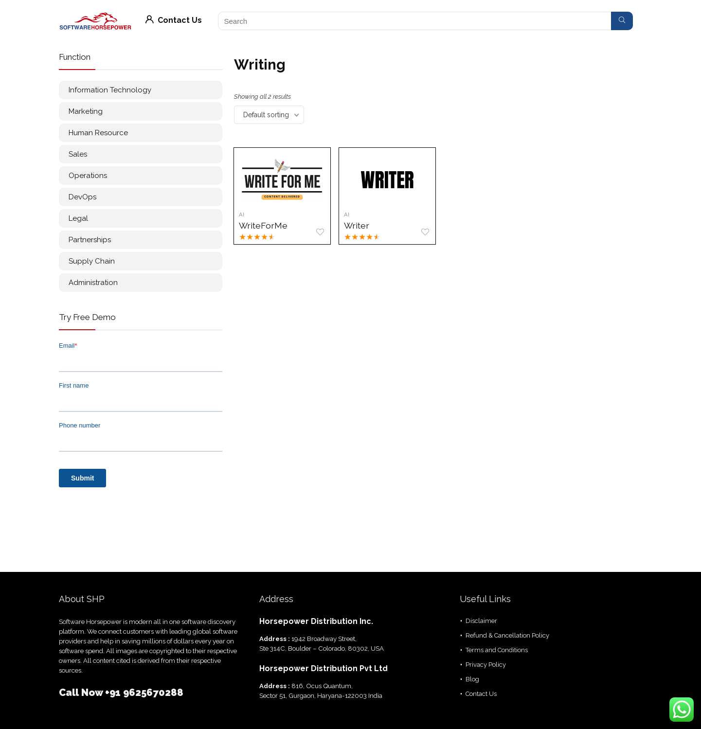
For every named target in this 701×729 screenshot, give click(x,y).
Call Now (82, 692)
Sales (78, 154)
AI (242, 214)
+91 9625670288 (144, 692)
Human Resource (98, 132)
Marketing (86, 111)
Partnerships (90, 239)
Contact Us (173, 20)
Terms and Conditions (497, 650)
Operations (88, 175)
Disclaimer (481, 620)
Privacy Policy (486, 664)
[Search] (622, 21)
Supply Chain (92, 261)
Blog (472, 679)
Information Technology (110, 90)
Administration (93, 282)
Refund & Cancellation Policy (507, 635)
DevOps (82, 197)
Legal (78, 218)
